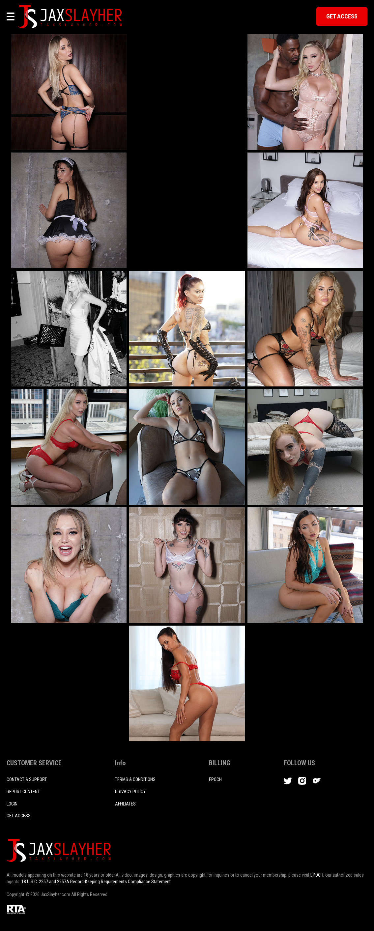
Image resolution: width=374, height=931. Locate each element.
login (12, 803)
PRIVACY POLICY (130, 791)
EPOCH (316, 875)
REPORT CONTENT (23, 791)
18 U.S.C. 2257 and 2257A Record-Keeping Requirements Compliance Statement (96, 881)
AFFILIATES (125, 803)
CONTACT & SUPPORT (27, 779)
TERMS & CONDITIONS (135, 779)
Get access (19, 815)
